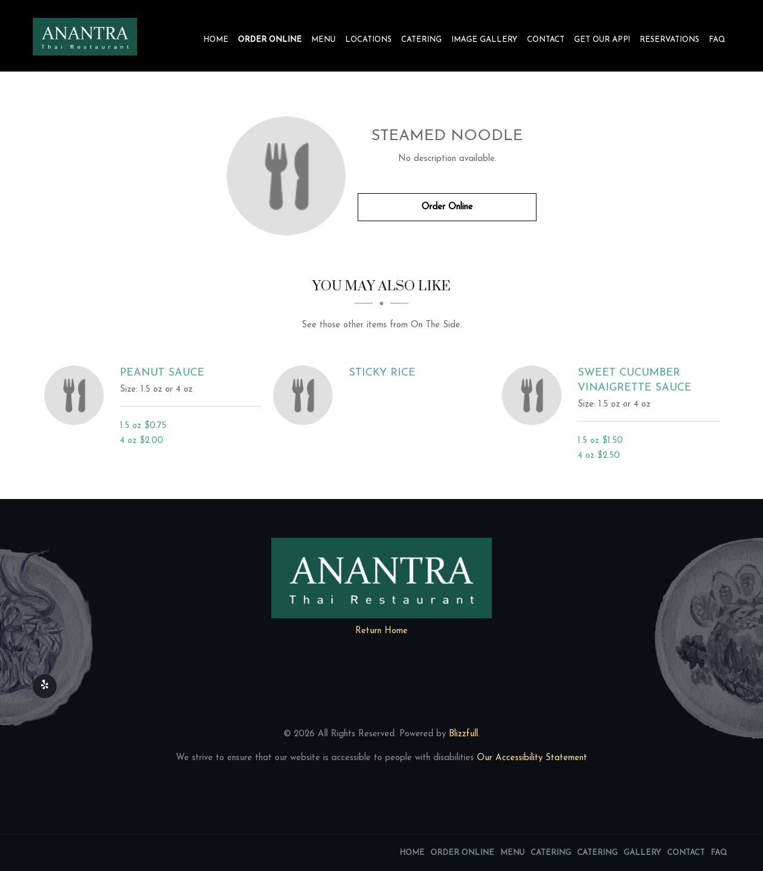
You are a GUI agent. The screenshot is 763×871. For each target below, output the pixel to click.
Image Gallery (484, 40)
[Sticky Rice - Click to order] (306, 395)
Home (215, 40)
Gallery (642, 853)
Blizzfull (463, 734)
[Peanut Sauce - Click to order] (77, 395)
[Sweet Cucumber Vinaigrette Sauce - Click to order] (534, 395)
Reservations (669, 40)
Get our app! (602, 40)
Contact (546, 40)
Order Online (270, 40)
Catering (421, 40)
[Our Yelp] (45, 686)
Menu (323, 40)
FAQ (717, 40)
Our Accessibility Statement (530, 758)
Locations (368, 40)
